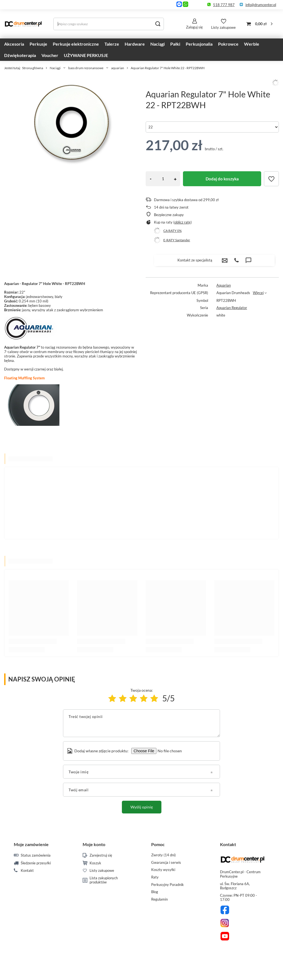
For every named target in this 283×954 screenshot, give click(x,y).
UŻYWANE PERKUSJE (86, 55)
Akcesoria (14, 43)
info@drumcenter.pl (260, 4)
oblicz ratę (182, 222)
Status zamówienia (36, 855)
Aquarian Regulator (231, 307)
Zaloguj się (194, 27)
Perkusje (38, 43)
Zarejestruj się (101, 855)
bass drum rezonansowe (85, 68)
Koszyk (95, 863)
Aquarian (223, 285)
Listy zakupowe (223, 27)
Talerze (111, 43)
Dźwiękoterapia (20, 55)
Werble (251, 43)
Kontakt (27, 871)
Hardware (135, 43)
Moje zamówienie (31, 844)
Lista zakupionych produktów (104, 880)
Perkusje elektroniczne (76, 43)
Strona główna (32, 68)
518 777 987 (224, 4)
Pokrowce (228, 43)
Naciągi (157, 43)
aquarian (117, 68)
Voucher (49, 55)
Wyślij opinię (141, 807)
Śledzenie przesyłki (36, 863)
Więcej (258, 293)
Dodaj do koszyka (222, 178)
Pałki (175, 43)
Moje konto (94, 844)
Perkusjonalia (199, 43)
